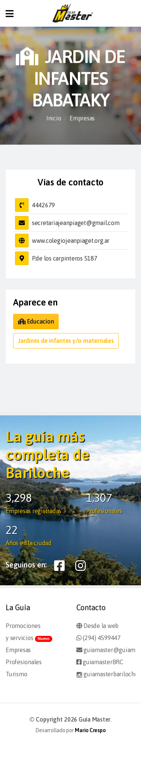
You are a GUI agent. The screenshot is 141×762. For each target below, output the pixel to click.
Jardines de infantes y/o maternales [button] (66, 340)
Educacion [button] (36, 321)
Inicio (53, 118)
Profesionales (24, 662)
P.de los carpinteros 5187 (64, 258)
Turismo (16, 674)
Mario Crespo (90, 730)
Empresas (82, 118)
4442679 (43, 205)
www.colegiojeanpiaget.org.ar (70, 240)
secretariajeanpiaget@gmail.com (76, 222)
